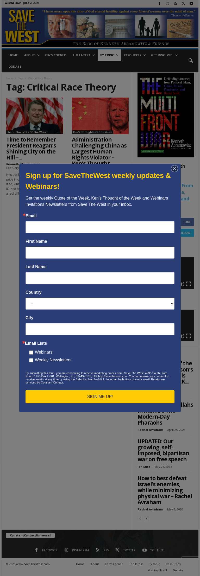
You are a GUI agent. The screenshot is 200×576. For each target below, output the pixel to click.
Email (31, 216)
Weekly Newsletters (53, 360)
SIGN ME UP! (100, 396)
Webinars (43, 352)
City (29, 318)
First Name (36, 241)
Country (33, 292)
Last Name (36, 267)
